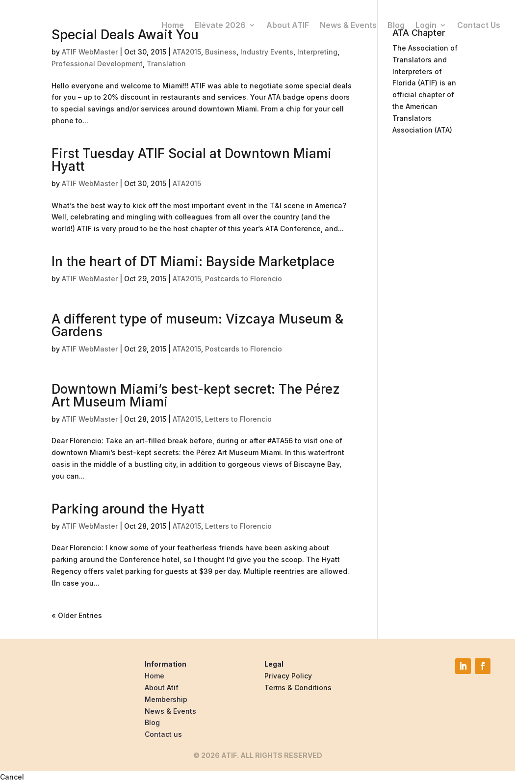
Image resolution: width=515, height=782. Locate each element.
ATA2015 (187, 52)
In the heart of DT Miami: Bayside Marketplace (193, 261)
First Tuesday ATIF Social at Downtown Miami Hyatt (192, 160)
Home (172, 25)
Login (426, 25)
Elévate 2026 (220, 25)
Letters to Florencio (238, 419)
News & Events (348, 25)
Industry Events (266, 52)
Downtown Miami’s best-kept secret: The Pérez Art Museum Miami (196, 395)
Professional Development (97, 63)
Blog (396, 25)
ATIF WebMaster (90, 52)
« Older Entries (77, 615)
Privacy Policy (288, 676)
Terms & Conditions (298, 687)
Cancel (12, 777)
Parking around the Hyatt (128, 508)
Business (220, 52)
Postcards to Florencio (243, 278)
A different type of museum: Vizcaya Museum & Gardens (197, 325)
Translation (166, 63)
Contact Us (478, 25)
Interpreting (317, 52)
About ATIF (287, 25)
